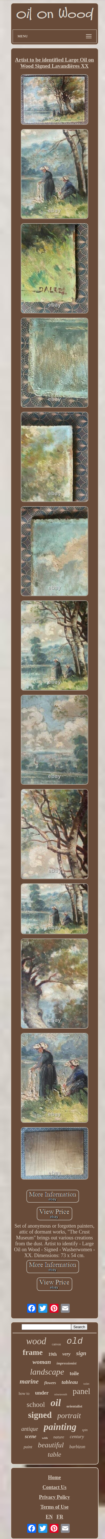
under (42, 1393)
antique (29, 1429)
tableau (70, 1382)
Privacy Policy (54, 1497)
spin (85, 1430)
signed (40, 1415)
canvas (56, 1344)
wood (36, 1341)
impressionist (66, 1363)
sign (81, 1353)
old (75, 1341)
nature (58, 1437)
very (66, 1354)
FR (60, 1517)
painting (60, 1427)
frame (33, 1352)
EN (49, 1517)
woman (41, 1361)
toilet (86, 1383)
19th (52, 1354)
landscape (47, 1371)
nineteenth (60, 1394)
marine (29, 1381)
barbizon (77, 1446)
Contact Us (55, 1487)
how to (24, 1393)
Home (54, 1477)
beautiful (51, 1445)
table (54, 1454)
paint (28, 1447)
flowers (50, 1383)
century (77, 1436)
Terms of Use (54, 1507)
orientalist (74, 1406)
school (36, 1404)
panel (81, 1391)
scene (30, 1436)
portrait (69, 1415)
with (45, 1438)
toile (74, 1373)
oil (56, 1402)
